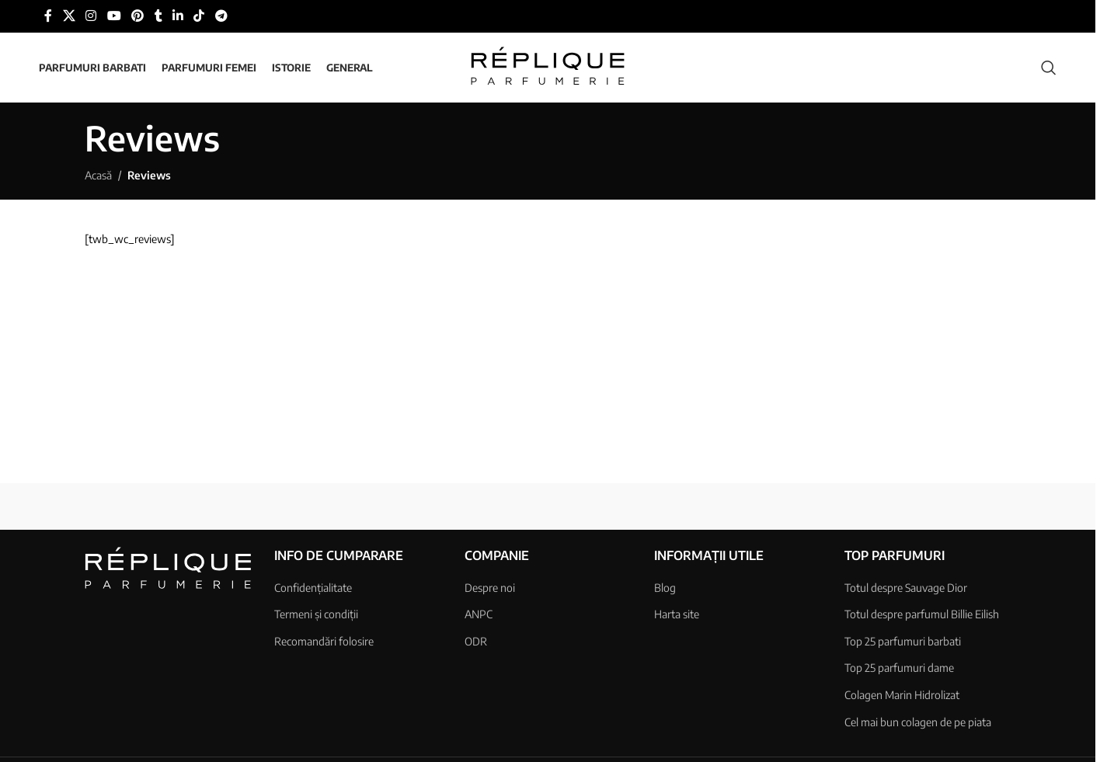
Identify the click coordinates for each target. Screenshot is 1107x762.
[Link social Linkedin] (178, 16)
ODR (476, 641)
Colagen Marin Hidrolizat (901, 694)
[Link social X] (68, 16)
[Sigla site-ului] (547, 66)
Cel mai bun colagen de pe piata (917, 722)
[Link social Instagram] (91, 16)
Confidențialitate (313, 587)
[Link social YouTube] (114, 16)
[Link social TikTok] (199, 16)
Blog (665, 587)
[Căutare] (1048, 67)
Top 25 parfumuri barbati (902, 641)
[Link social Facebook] (48, 16)
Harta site (676, 614)
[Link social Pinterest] (137, 16)
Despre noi (490, 587)
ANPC (479, 614)
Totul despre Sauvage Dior (905, 587)
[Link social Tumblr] (158, 16)
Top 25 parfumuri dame (899, 668)
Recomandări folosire (324, 641)
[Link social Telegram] (221, 16)
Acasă (98, 175)
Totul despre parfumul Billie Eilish (921, 614)
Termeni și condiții (316, 614)
